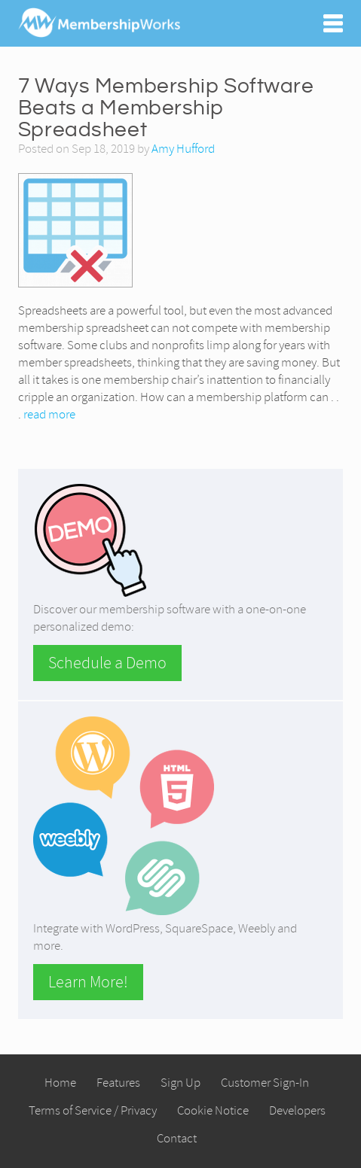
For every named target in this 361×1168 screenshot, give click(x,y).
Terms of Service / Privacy (93, 1110)
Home (60, 1082)
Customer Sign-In (265, 1082)
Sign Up (180, 1082)
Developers (297, 1110)
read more (49, 414)
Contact (177, 1138)
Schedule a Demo (107, 663)
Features (118, 1082)
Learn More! (88, 982)
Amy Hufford (183, 149)
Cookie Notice (213, 1110)
